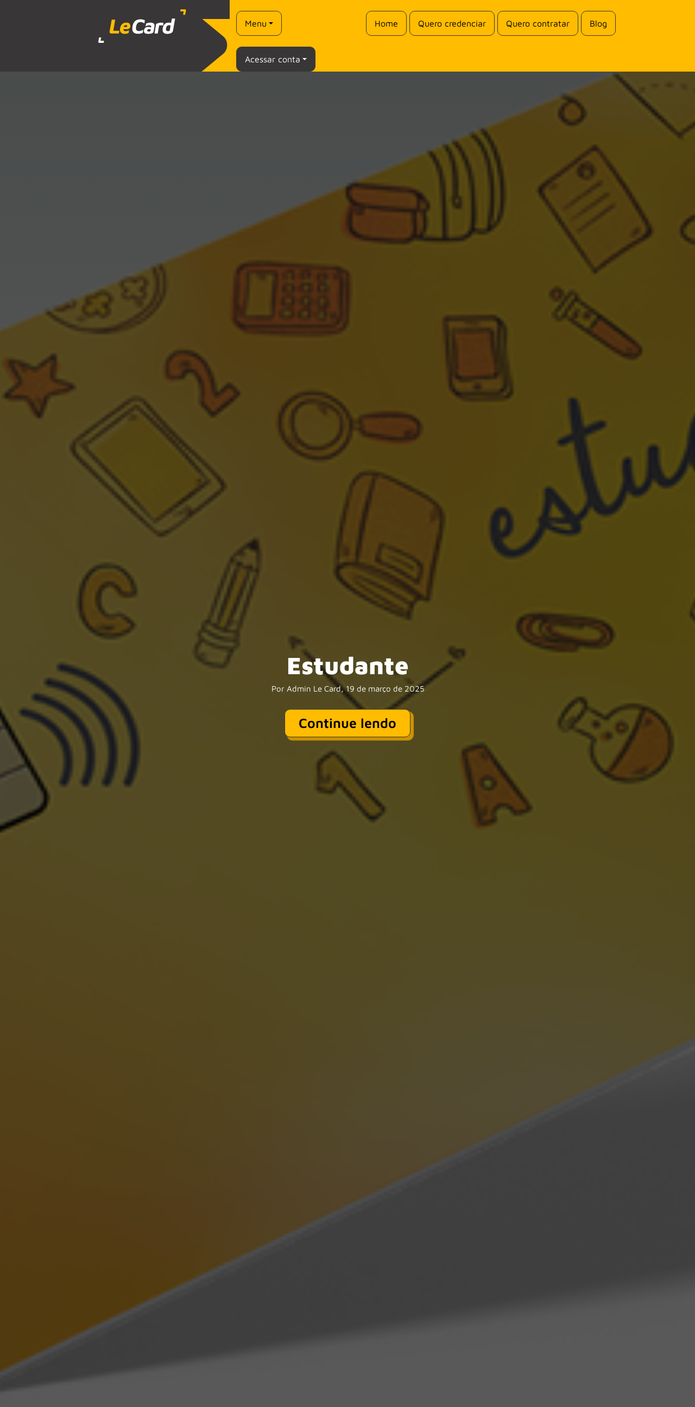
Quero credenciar (452, 23)
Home (386, 23)
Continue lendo (347, 723)
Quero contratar (538, 23)
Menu (256, 23)
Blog (598, 23)
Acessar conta (272, 59)
